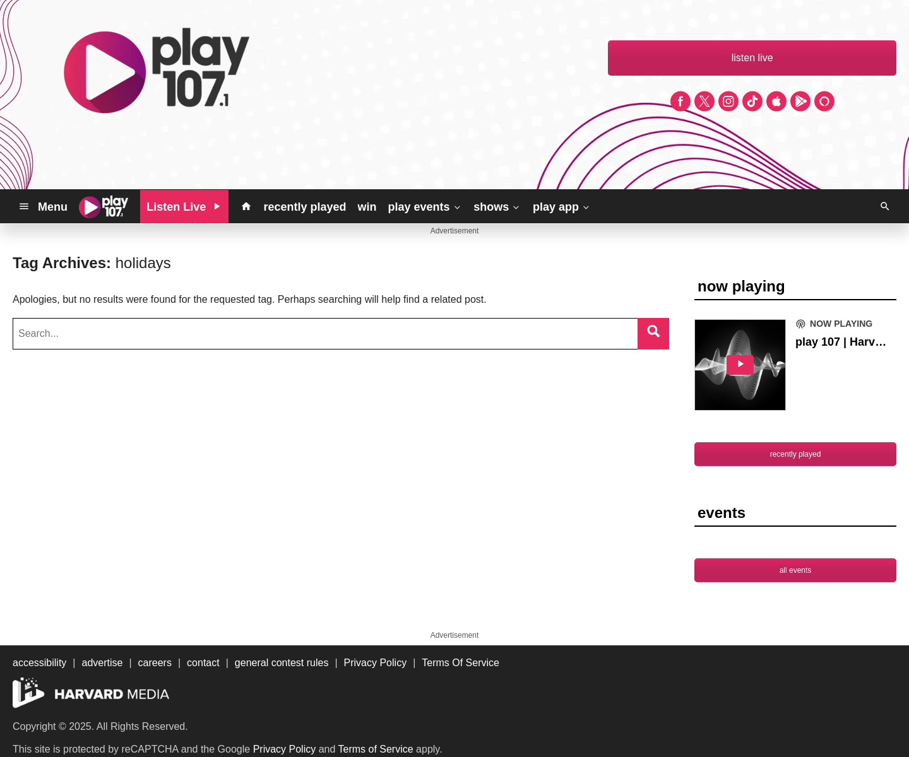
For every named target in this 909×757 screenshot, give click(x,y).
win (366, 207)
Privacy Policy (284, 749)
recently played (304, 207)
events (722, 512)
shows (497, 206)
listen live (752, 57)
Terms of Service (375, 749)
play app (562, 206)
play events (425, 206)
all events (796, 570)
